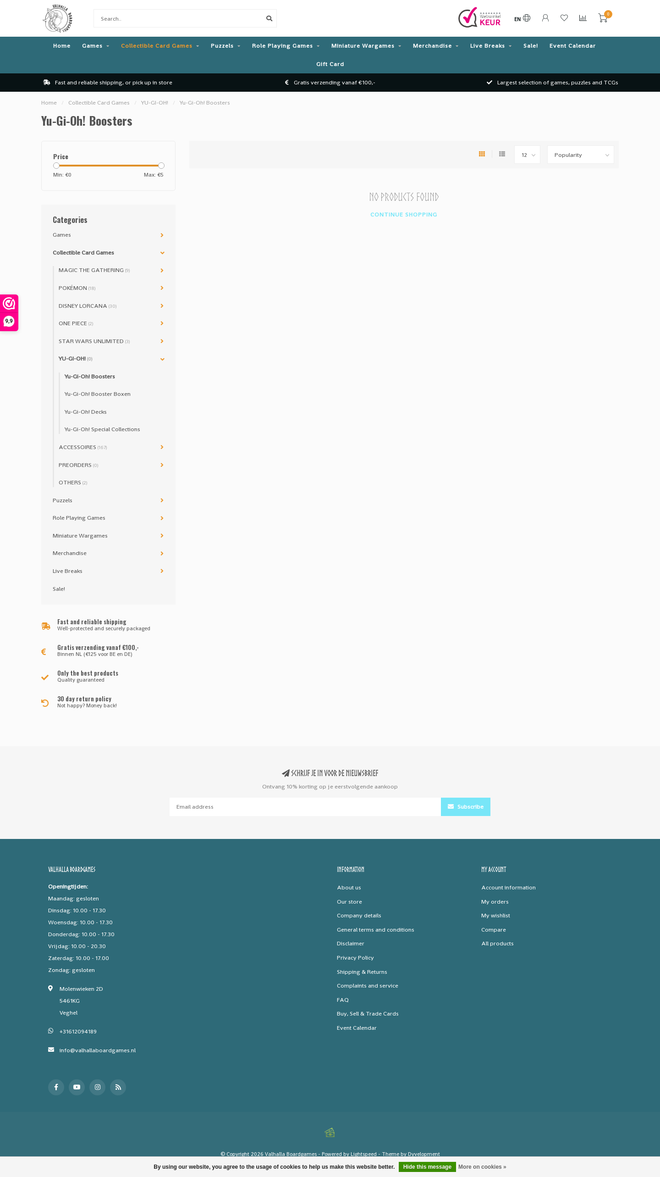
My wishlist (495, 915)
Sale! (530, 46)
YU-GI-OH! (75, 358)
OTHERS (73, 482)
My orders (495, 901)
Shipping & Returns (362, 972)
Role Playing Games (282, 46)
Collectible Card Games (156, 46)
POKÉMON (77, 288)
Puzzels (222, 46)
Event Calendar (573, 46)
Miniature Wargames (363, 46)
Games (92, 46)
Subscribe (466, 807)
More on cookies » (482, 1167)
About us (349, 887)
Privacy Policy (355, 957)
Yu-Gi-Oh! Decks (86, 412)
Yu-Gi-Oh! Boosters (90, 376)
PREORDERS (78, 465)
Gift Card (330, 64)
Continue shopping (403, 214)
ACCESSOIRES (83, 447)
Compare (493, 929)
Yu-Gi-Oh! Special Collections (102, 429)
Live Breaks (487, 46)
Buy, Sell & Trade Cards (368, 1013)
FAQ (343, 1000)
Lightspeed (364, 1154)
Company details (359, 915)
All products (497, 943)
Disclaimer (350, 943)
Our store (349, 901)
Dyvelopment (424, 1154)
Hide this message (427, 1167)
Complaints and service (367, 985)
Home (62, 46)
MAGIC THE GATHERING (94, 270)
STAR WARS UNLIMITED (94, 341)
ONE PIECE (76, 323)
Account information (508, 887)
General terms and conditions (375, 929)
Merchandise (432, 46)
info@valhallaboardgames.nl (98, 1050)
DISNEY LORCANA (87, 306)
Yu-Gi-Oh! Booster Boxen (98, 394)
